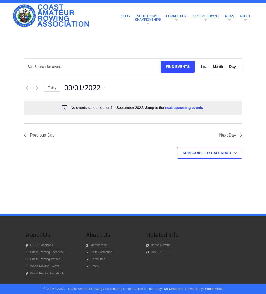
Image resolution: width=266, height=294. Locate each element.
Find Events (178, 67)
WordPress (213, 289)
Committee (97, 259)
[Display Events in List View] (204, 67)
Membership (98, 245)
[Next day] (37, 88)
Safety (94, 266)
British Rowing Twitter (45, 259)
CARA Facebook (41, 245)
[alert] (133, 108)
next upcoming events (184, 108)
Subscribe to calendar (207, 153)
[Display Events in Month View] (218, 67)
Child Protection (101, 252)
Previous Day (39, 135)
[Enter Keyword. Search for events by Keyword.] (92, 67)
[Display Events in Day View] (232, 67)
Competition (176, 16)
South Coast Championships (148, 18)
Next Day (230, 135)
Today (52, 88)
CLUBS (125, 16)
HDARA (156, 252)
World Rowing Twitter (44, 266)
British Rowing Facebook (47, 252)
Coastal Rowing (205, 16)
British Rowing (161, 245)
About (245, 16)
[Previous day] (27, 88)
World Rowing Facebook (47, 273)
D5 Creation (173, 289)
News (229, 16)
